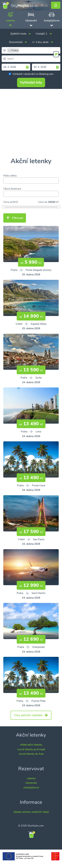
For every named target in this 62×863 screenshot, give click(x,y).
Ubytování (31, 783)
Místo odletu (10, 175)
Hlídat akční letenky (31, 744)
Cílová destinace (12, 188)
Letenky (31, 778)
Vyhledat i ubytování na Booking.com (31, 74)
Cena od (8, 202)
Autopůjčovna (31, 787)
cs (42, 5)
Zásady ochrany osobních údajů (31, 812)
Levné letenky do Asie (31, 754)
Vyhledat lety (31, 82)
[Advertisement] (31, 123)
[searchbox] (40, 50)
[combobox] (31, 50)
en (46, 5)
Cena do (42, 202)
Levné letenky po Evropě (31, 749)
